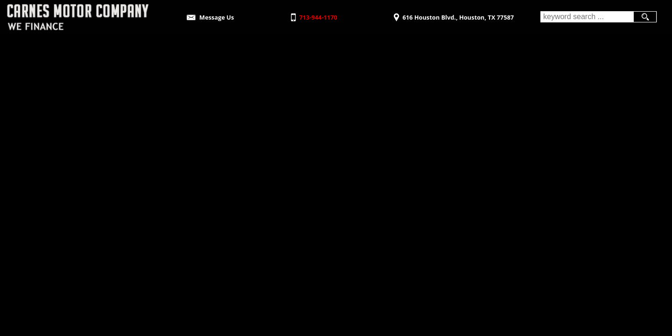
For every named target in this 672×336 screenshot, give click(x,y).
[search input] (586, 16)
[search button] (645, 16)
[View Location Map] (452, 14)
